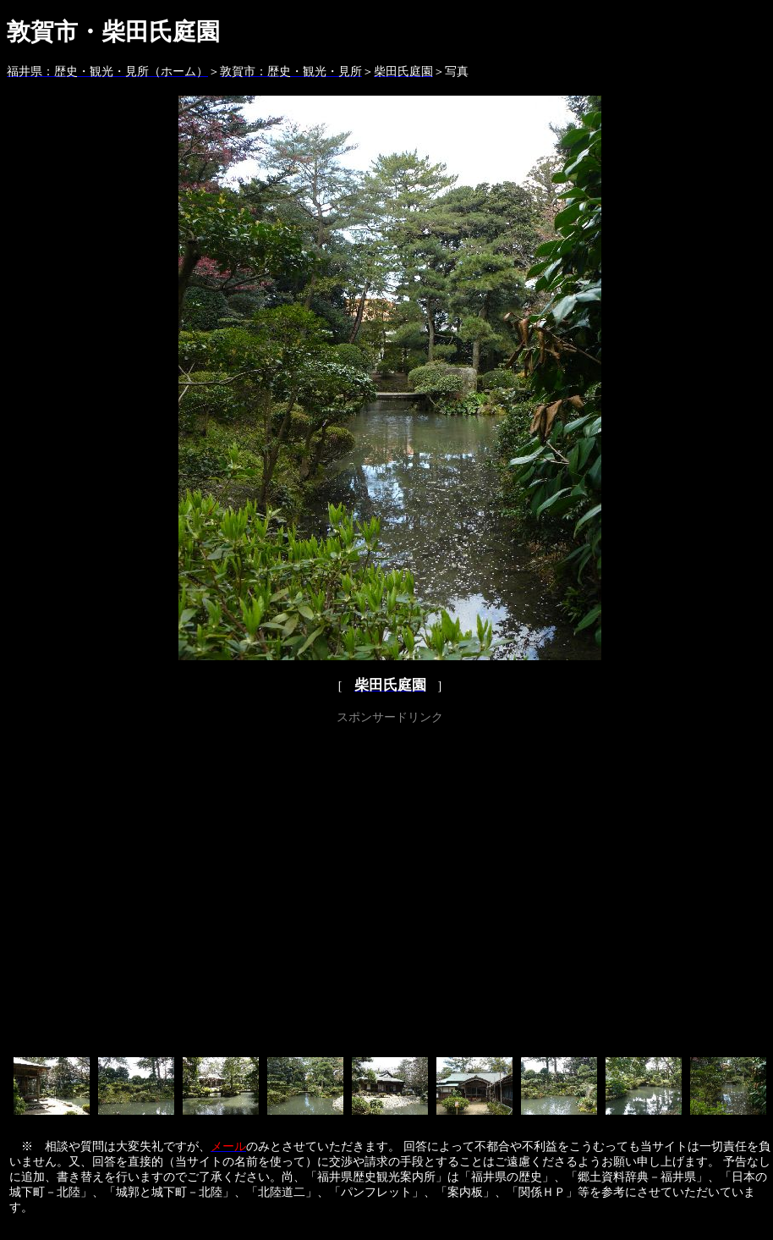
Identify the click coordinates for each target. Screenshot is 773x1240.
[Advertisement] (158, 887)
